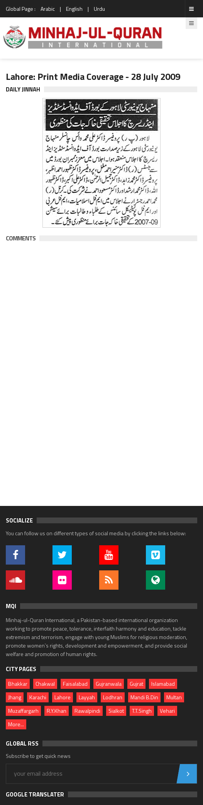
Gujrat (136, 684)
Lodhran (112, 697)
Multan (174, 697)
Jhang (14, 697)
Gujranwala (109, 684)
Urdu (99, 9)
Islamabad (163, 684)
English (74, 9)
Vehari (167, 711)
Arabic (48, 9)
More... (16, 724)
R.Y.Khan (56, 711)
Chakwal (45, 684)
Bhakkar (17, 684)
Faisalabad (75, 684)
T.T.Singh (142, 711)
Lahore (62, 697)
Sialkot (116, 711)
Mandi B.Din (144, 697)
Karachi (37, 697)
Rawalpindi (87, 711)
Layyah (87, 697)
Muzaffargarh (23, 711)
